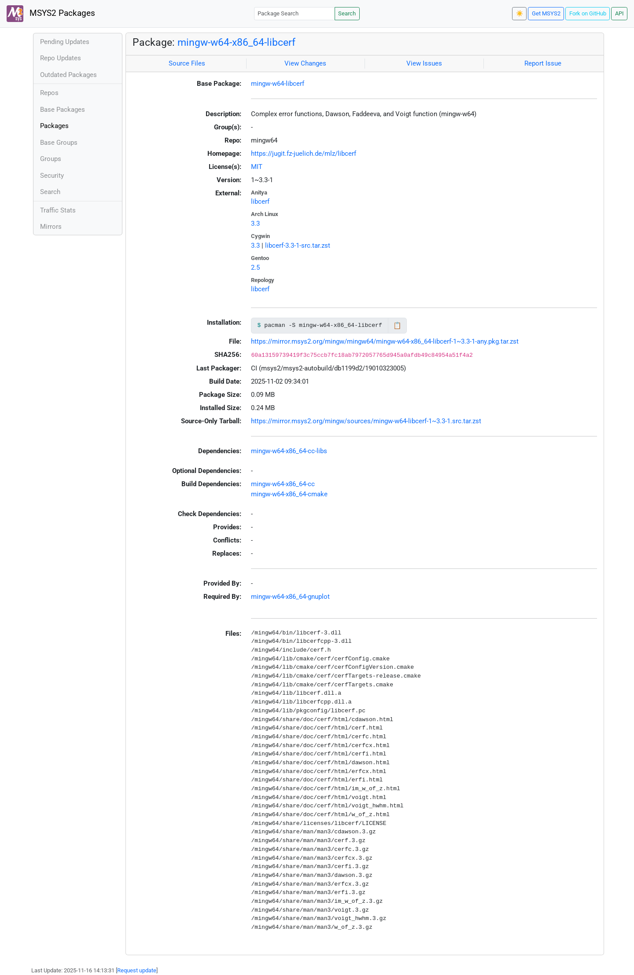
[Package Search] (294, 13)
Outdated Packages (68, 75)
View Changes (305, 63)
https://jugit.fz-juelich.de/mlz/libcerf (303, 154)
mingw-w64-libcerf (277, 84)
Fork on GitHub (587, 13)
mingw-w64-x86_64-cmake (289, 494)
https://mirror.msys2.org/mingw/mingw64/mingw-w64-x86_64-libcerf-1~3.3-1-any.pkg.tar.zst (385, 341)
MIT (256, 167)
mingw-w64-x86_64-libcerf (236, 42)
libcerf (260, 201)
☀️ (519, 13)
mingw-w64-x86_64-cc (283, 484)
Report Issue (542, 63)
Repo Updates (60, 58)
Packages (54, 126)
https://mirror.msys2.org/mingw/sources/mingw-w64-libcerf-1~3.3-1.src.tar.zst (366, 421)
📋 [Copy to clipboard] (397, 326)
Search (347, 13)
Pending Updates (64, 42)
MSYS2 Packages (51, 13)
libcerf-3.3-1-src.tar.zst (297, 245)
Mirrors (51, 227)
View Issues (424, 63)
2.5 (255, 267)
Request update (136, 970)
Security (52, 176)
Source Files (187, 63)
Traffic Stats (58, 210)
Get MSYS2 (546, 13)
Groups (50, 159)
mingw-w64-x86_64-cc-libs (289, 451)
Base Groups (58, 143)
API (619, 13)
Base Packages (62, 110)
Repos (49, 93)
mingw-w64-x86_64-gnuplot (290, 597)
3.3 (255, 223)
